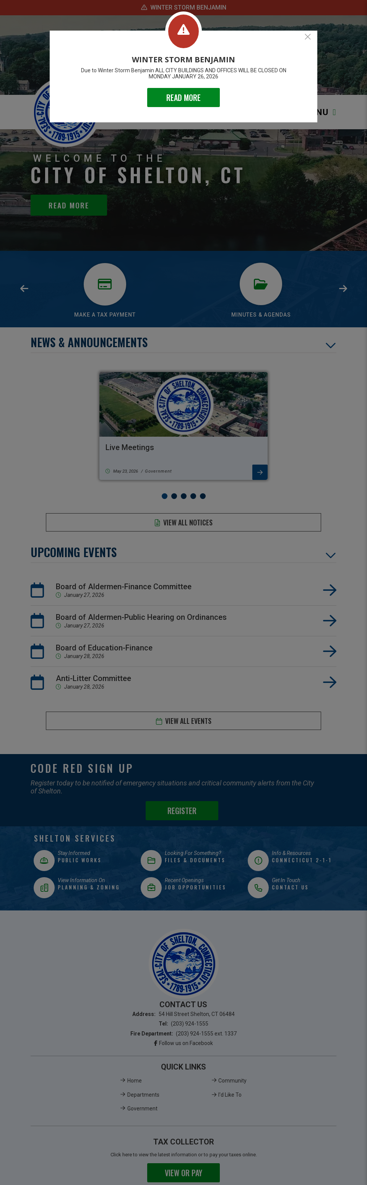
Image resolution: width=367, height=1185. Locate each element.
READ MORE (183, 97)
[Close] (307, 37)
